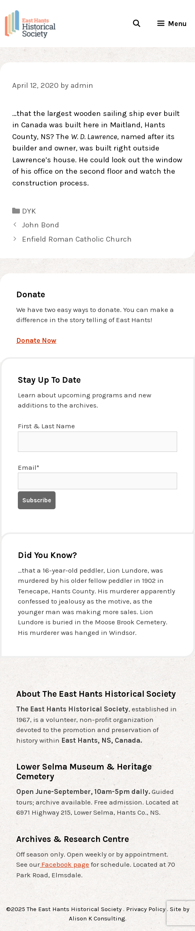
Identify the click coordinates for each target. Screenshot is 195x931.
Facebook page (64, 864)
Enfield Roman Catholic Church (77, 239)
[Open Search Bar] (136, 23)
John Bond (40, 224)
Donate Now (36, 340)
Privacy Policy (145, 909)
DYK (29, 211)
